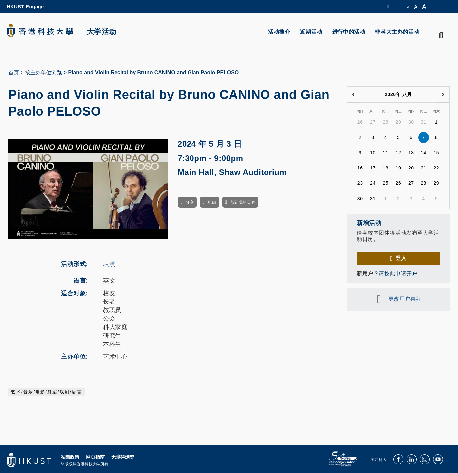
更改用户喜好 (404, 299)
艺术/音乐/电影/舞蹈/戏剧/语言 (46, 392)
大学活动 (101, 31)
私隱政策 (70, 457)
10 (373, 152)
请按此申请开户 (398, 273)
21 (423, 167)
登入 (400, 258)
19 (398, 167)
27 (373, 122)
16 (360, 167)
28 (385, 122)
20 (411, 167)
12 (398, 152)
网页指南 (95, 457)
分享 (190, 202)
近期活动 (311, 31)
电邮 (212, 202)
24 (373, 183)
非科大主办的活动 (397, 31)
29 (398, 122)
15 (436, 152)
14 (423, 152)
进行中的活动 (348, 31)
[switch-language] (441, 6)
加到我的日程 (242, 202)
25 (385, 183)
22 (436, 167)
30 (411, 122)
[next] (442, 94)
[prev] (353, 94)
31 (423, 122)
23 (360, 183)
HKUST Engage (25, 6)
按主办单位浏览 (43, 72)
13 (411, 152)
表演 (109, 264)
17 (373, 167)
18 (385, 167)
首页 (13, 72)
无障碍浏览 (122, 457)
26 (360, 122)
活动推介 (279, 31)
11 (385, 152)
